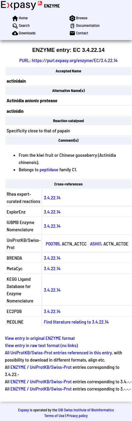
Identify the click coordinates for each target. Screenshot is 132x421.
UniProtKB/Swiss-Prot (51, 367)
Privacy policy (77, 415)
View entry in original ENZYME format (40, 338)
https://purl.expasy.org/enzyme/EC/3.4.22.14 (75, 60)
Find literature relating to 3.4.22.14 (76, 321)
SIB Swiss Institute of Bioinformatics (86, 409)
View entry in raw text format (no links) (41, 345)
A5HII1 (96, 243)
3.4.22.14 (52, 197)
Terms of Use (54, 415)
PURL (24, 60)
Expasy (23, 409)
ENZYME (52, 5)
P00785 (53, 243)
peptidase (48, 169)
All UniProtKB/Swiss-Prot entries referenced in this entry (58, 352)
